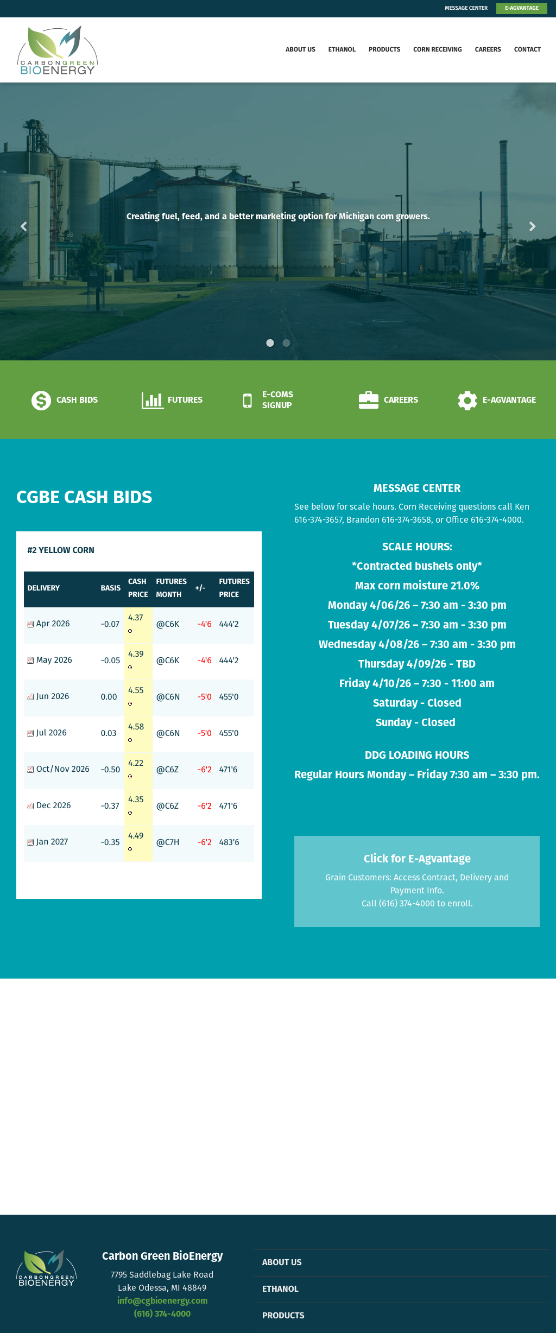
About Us (300, 50)
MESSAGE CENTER (466, 8)
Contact (527, 50)
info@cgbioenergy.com (162, 1301)
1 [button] (269, 343)
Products (384, 50)
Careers (488, 50)
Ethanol (342, 50)
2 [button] (286, 343)
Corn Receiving (437, 50)
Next (515, 221)
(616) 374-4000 (162, 1314)
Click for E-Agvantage (417, 859)
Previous (41, 221)
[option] (278, 221)
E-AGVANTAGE (522, 8)
